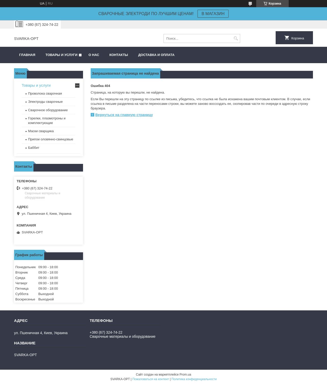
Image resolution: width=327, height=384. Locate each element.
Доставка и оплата (156, 55)
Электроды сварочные (45, 102)
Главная (27, 55)
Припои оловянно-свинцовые (50, 139)
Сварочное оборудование (48, 110)
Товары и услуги (61, 55)
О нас (94, 55)
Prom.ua (185, 374)
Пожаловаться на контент (150, 379)
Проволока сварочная (45, 93)
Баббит (33, 148)
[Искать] (235, 38)
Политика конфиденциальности (194, 379)
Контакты (118, 55)
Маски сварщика (41, 131)
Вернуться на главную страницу (124, 115)
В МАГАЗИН (213, 14)
